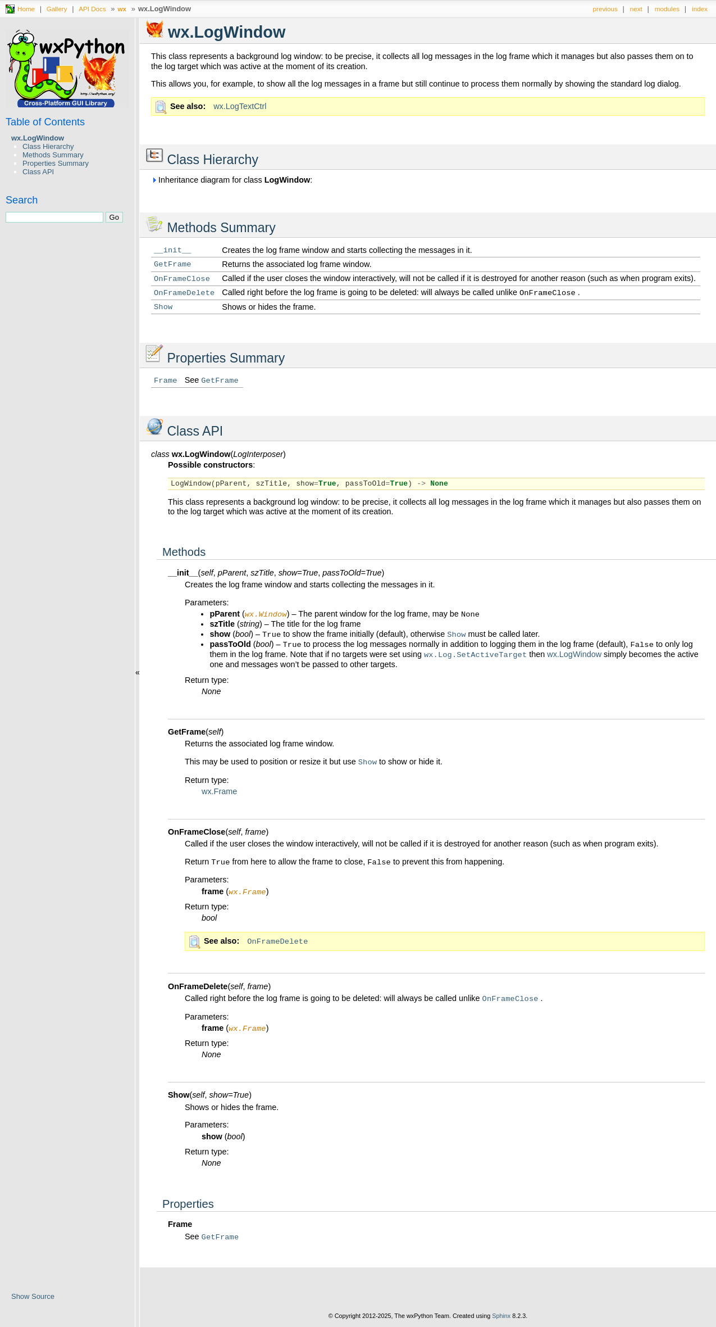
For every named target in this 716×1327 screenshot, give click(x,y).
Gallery (57, 8)
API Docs (92, 8)
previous (605, 8)
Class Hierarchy (48, 146)
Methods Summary (53, 155)
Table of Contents (45, 122)
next (636, 8)
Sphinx (501, 1318)
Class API (38, 171)
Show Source (32, 1296)
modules (667, 8)
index (700, 8)
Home (26, 8)
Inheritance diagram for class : (231, 179)
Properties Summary (55, 163)
